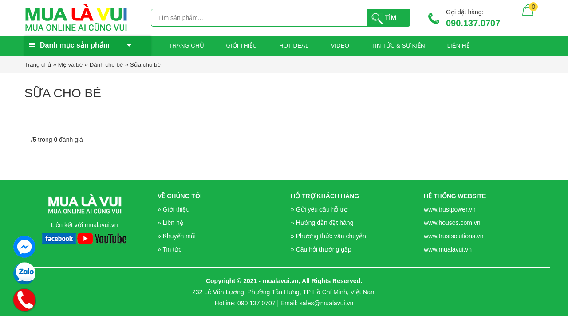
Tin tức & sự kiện (398, 45)
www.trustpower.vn (450, 209)
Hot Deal (293, 45)
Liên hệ (458, 45)
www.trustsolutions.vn (454, 236)
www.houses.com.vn (452, 222)
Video (340, 45)
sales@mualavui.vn (327, 303)
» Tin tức (169, 249)
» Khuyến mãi (177, 236)
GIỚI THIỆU (241, 45)
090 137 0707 (256, 303)
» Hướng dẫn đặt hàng (322, 222)
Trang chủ (186, 45)
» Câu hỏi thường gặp (321, 249)
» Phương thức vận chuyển (328, 236)
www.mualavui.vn (448, 249)
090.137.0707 (473, 23)
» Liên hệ (170, 222)
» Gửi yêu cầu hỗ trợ (319, 209)
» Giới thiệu (173, 209)
